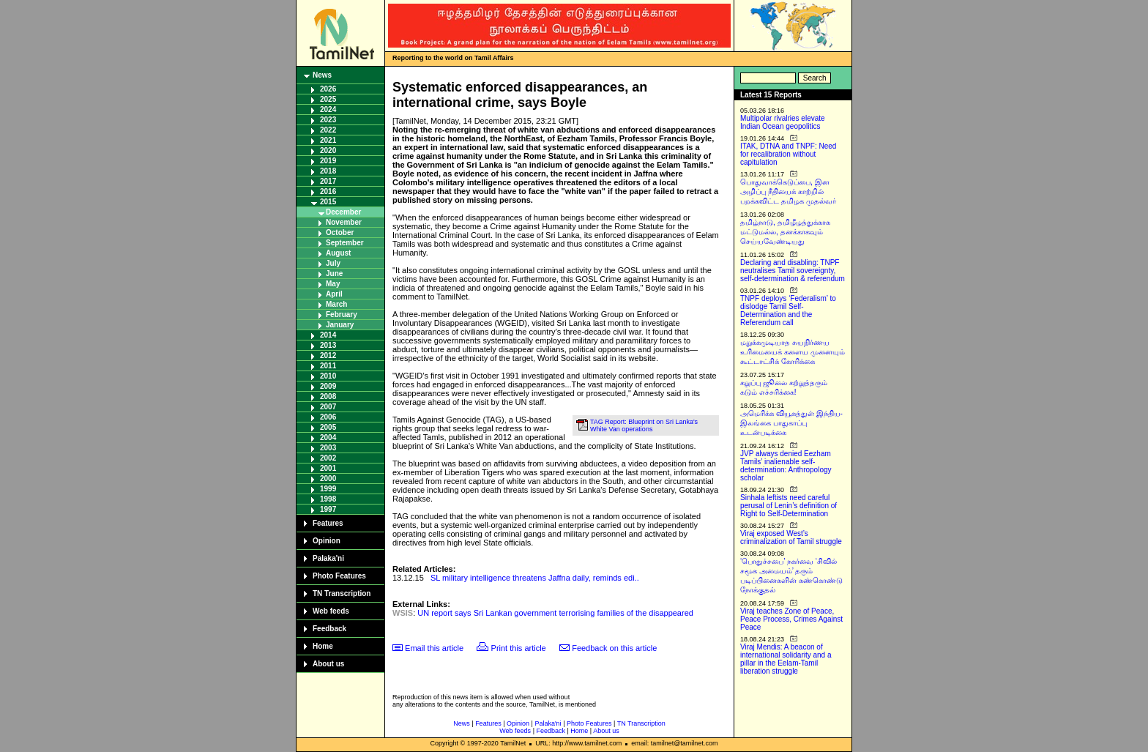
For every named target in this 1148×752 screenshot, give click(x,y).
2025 (328, 99)
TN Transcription (341, 593)
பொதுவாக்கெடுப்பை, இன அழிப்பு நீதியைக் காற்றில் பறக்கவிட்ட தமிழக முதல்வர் (788, 191)
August (338, 253)
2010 (328, 376)
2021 (328, 140)
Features (328, 523)
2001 (328, 468)
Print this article (518, 648)
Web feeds (331, 611)
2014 (328, 335)
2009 (328, 386)
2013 (328, 345)
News (322, 75)
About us (328, 664)
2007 (328, 407)
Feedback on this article (614, 648)
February (341, 314)
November (344, 222)
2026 (328, 89)
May (333, 284)
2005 (328, 427)
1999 (328, 489)
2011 (328, 366)
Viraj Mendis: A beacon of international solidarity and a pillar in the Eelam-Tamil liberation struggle (786, 659)
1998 (328, 499)
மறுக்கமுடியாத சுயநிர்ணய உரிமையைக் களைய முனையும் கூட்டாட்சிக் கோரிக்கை (792, 351)
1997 (328, 509)
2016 (328, 191)
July (333, 263)
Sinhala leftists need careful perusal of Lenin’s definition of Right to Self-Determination (788, 506)
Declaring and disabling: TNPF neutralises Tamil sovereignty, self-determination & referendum (792, 270)
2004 (328, 437)
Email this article (434, 648)
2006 (328, 417)
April (334, 294)
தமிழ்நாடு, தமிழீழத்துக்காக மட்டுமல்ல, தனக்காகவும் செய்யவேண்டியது (785, 231)
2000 (328, 478)
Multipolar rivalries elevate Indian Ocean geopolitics (782, 122)
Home (323, 646)
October (340, 232)
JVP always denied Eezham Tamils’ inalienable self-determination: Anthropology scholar (786, 466)
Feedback (329, 629)
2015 (328, 202)
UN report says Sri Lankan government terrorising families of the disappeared (555, 612)
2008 (328, 396)
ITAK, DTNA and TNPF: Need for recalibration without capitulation (788, 154)
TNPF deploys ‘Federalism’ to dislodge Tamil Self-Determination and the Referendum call (788, 310)
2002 (328, 458)
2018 (328, 171)
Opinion (326, 541)
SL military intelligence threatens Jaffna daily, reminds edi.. (534, 577)
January (340, 325)
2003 (328, 448)
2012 (328, 355)
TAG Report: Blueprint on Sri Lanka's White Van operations (644, 425)
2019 (328, 161)
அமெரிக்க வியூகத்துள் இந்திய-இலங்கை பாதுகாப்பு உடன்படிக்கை (791, 422)
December (343, 212)
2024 (328, 109)
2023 (328, 120)
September (345, 243)
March (336, 304)
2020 (328, 150)
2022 (328, 130)
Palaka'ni (328, 558)
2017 (328, 181)
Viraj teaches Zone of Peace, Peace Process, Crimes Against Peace (791, 619)
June (334, 273)
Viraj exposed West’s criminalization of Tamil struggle (791, 537)
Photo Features (339, 576)
